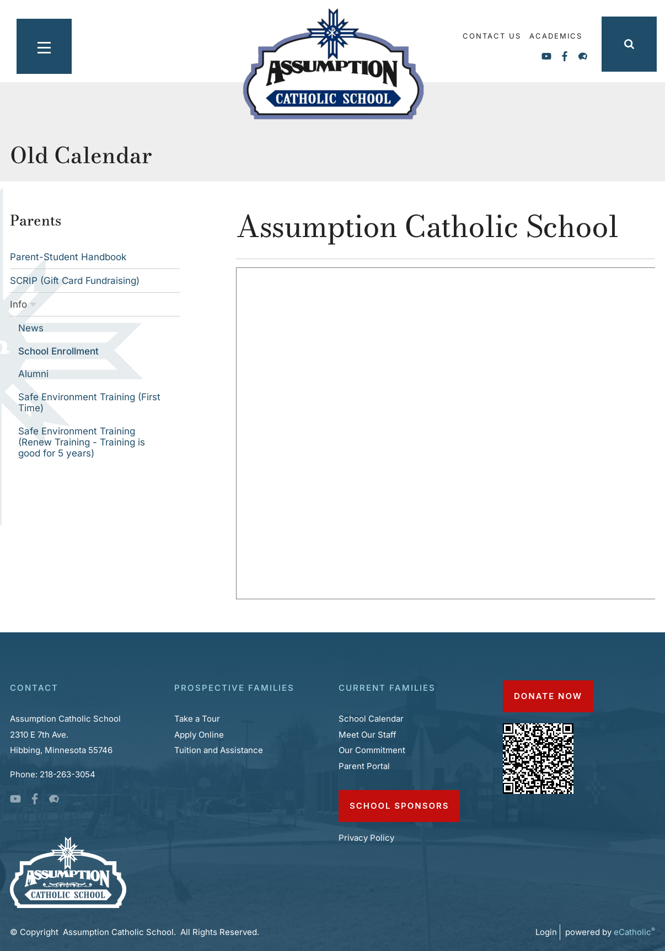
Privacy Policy (367, 837)
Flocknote (583, 56)
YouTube (546, 56)
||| (35, 44)
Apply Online (199, 734)
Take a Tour (197, 718)
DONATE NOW (548, 696)
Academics (555, 35)
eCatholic (634, 932)
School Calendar (371, 718)
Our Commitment (372, 750)
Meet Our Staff (367, 734)
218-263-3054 (67, 774)
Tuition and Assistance (219, 750)
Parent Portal (364, 766)
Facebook (565, 56)
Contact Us (492, 35)
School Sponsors (399, 805)
